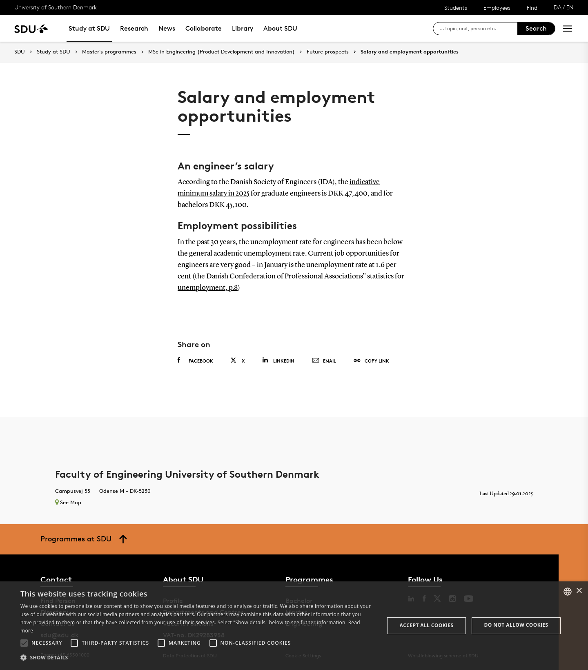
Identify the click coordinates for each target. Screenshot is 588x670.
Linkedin (278, 360)
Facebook (195, 360)
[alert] (294, 625)
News (166, 28)
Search (536, 28)
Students (455, 7)
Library (242, 28)
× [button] (579, 591)
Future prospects (328, 52)
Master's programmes (109, 52)
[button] (24, 643)
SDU (19, 51)
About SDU (280, 28)
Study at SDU (89, 28)
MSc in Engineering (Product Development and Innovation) (221, 52)
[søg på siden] (478, 28)
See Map (68, 502)
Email (324, 361)
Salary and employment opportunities (410, 52)
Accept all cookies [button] (427, 625)
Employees (496, 7)
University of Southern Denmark (55, 7)
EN (570, 7)
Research (134, 28)
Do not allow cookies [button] (516, 624)
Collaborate (203, 28)
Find (532, 7)
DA (557, 7)
